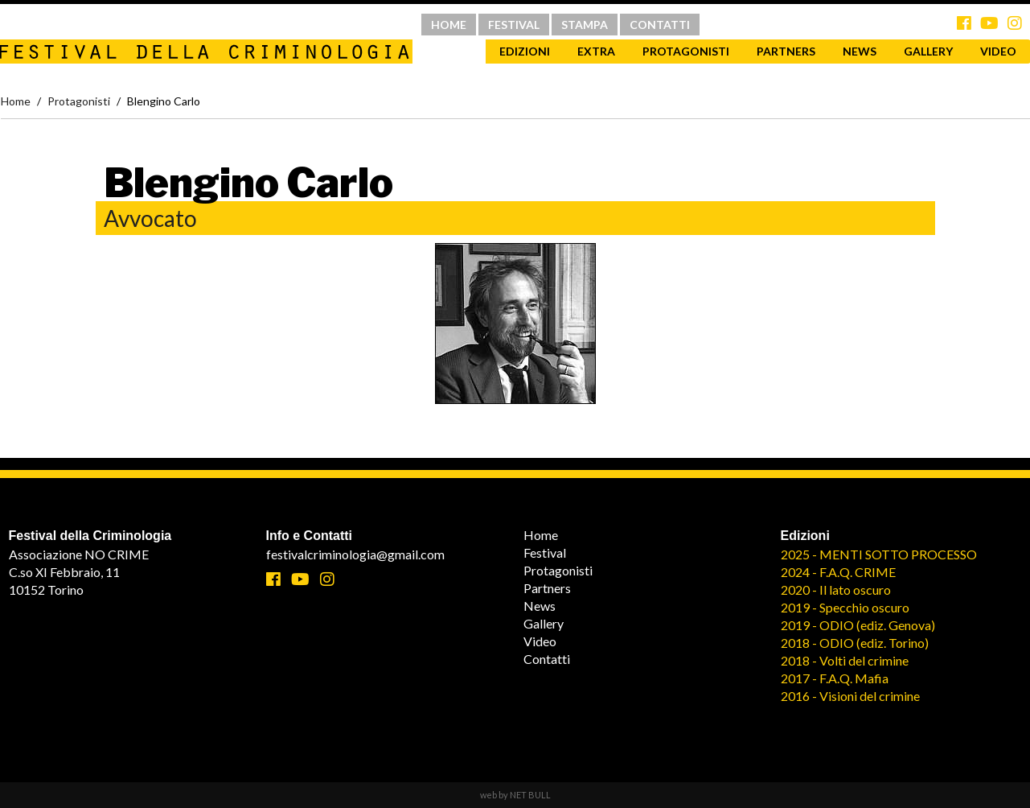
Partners (786, 51)
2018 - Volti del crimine (845, 660)
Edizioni (524, 51)
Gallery (928, 51)
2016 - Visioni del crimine (850, 695)
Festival (544, 552)
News (859, 51)
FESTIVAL (514, 24)
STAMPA (584, 24)
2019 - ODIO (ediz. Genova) (858, 625)
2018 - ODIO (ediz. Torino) (855, 642)
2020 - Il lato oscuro (836, 589)
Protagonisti (685, 51)
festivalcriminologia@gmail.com (355, 554)
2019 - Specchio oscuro (845, 607)
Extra (596, 51)
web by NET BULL (515, 794)
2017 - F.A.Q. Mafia (834, 678)
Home (16, 101)
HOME (448, 24)
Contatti (546, 658)
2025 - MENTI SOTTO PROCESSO (879, 554)
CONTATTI (660, 24)
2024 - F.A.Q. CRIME (838, 571)
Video (539, 641)
